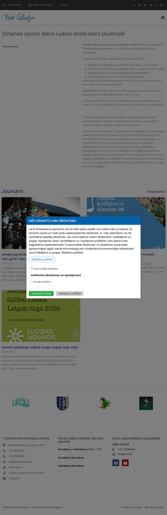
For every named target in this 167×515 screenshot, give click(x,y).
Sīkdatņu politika (42, 259)
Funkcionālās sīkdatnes (44, 268)
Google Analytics (41, 281)
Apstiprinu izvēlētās (69, 293)
